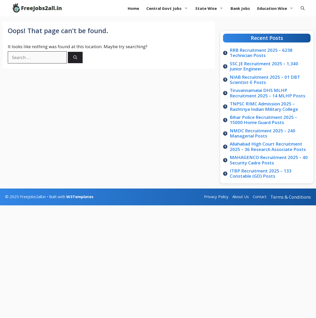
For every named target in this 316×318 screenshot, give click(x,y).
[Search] (75, 57)
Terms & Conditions (290, 197)
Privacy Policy (216, 196)
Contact (260, 196)
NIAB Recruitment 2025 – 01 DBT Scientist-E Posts (265, 79)
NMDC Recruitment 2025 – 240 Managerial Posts (262, 133)
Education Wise (277, 8)
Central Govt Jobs (169, 8)
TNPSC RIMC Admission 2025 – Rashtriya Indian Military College (264, 106)
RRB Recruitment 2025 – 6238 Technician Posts (261, 52)
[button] (302, 8)
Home (133, 8)
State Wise (211, 8)
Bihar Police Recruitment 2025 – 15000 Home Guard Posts (263, 119)
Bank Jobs (240, 8)
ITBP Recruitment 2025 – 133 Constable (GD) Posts (260, 173)
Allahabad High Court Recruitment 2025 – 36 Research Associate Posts (268, 146)
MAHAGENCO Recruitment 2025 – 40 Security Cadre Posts (269, 159)
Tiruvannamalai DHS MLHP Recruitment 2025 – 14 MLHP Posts (267, 92)
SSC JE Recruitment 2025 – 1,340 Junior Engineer (264, 66)
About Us (240, 196)
